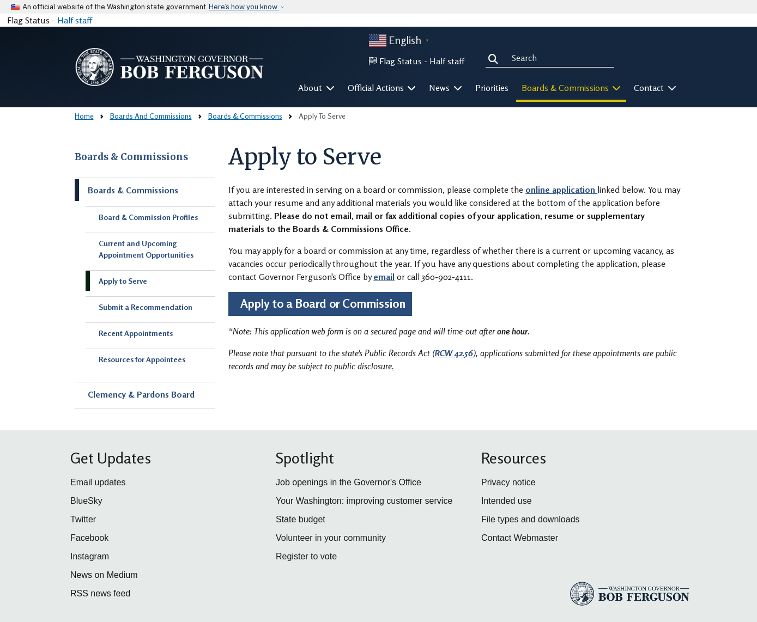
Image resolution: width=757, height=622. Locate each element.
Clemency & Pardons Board (141, 394)
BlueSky (86, 500)
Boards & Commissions (245, 115)
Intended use (506, 500)
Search (495, 57)
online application (561, 189)
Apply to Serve (123, 280)
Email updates (97, 482)
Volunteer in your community (331, 537)
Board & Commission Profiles (148, 217)
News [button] (445, 87)
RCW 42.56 (454, 352)
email (384, 276)
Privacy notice (508, 482)
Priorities (491, 87)
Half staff (74, 20)
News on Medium (104, 575)
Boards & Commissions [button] (571, 87)
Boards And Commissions (151, 115)
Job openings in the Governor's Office (348, 482)
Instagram (89, 556)
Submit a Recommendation (145, 307)
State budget (300, 519)
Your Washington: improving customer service (364, 500)
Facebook (89, 537)
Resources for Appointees (142, 359)
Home (84, 115)
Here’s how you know (244, 7)
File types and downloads (530, 519)
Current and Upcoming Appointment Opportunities (146, 249)
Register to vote (306, 556)
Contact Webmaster (519, 537)
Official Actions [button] (382, 87)
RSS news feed (100, 593)
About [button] (316, 87)
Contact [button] (655, 87)
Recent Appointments (136, 333)
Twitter (83, 519)
